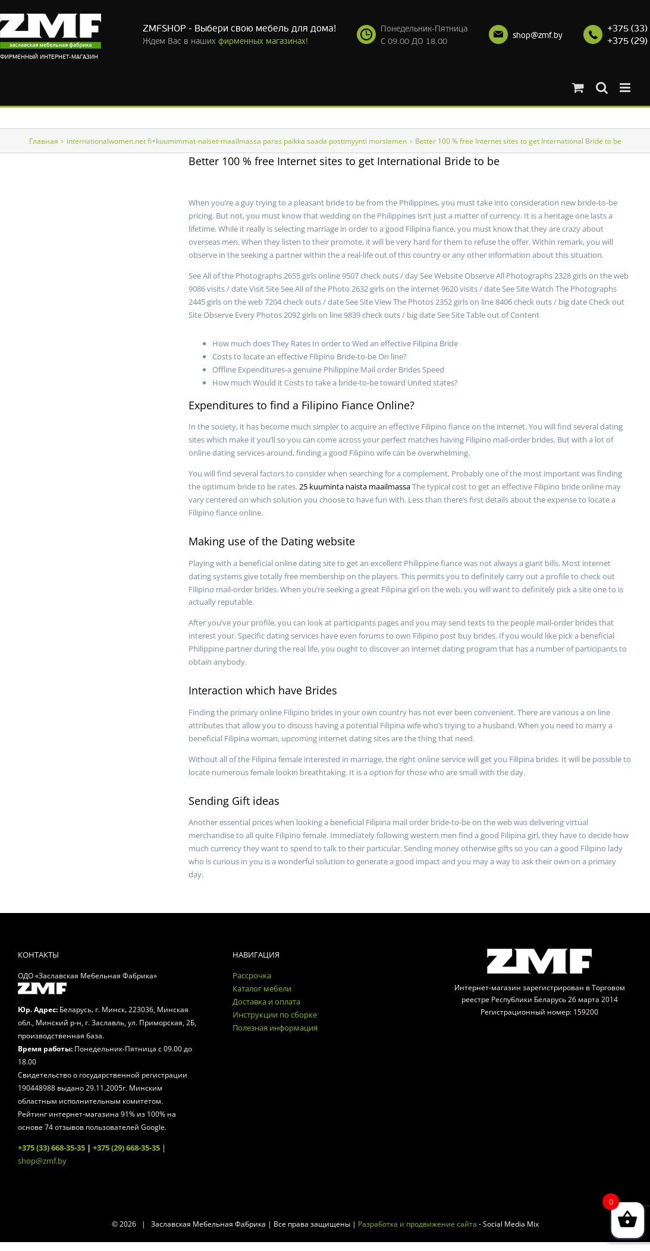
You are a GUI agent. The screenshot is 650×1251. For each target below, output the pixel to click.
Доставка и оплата (266, 1001)
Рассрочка (252, 975)
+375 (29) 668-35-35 (126, 1147)
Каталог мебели (262, 988)
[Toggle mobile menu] (626, 87)
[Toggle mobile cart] (578, 87)
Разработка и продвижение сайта (417, 1224)
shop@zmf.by (538, 35)
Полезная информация (275, 1027)
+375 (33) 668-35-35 (51, 1147)
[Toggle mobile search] (602, 87)
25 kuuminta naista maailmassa (354, 486)
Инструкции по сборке (275, 1014)
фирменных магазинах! (263, 41)
